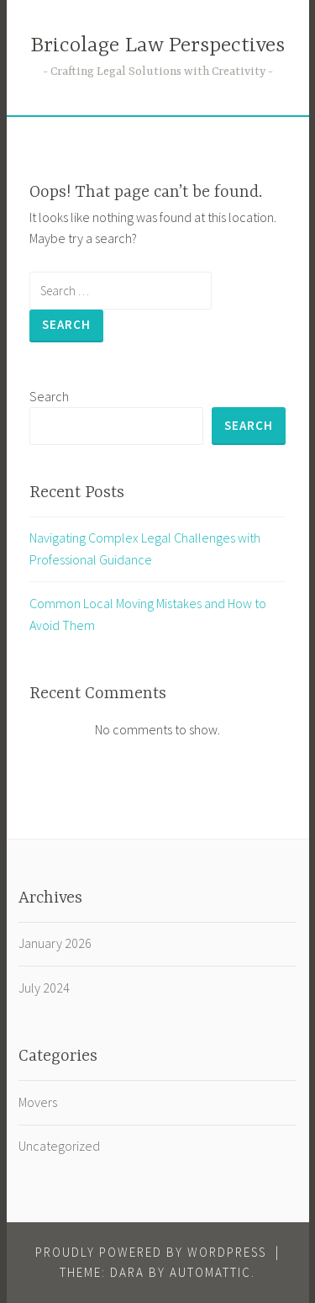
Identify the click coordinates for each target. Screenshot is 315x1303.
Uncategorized (59, 1145)
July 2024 (44, 987)
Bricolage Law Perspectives (157, 46)
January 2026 (55, 943)
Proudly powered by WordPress (150, 1252)
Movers (37, 1102)
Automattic (210, 1272)
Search (49, 396)
